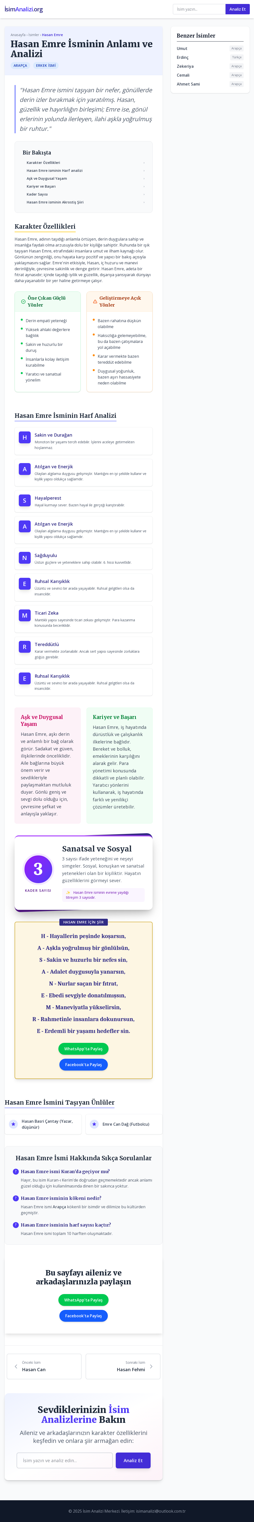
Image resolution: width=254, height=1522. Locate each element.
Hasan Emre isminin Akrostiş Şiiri (85, 202)
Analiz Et (238, 9)
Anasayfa (18, 34)
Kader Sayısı (85, 194)
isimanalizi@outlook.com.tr (161, 1511)
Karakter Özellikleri (85, 162)
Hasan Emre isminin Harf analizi (85, 170)
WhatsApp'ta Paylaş (83, 1049)
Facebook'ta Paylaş (83, 1064)
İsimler (33, 34)
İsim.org (23, 9)
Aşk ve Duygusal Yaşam (85, 178)
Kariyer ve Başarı (85, 186)
